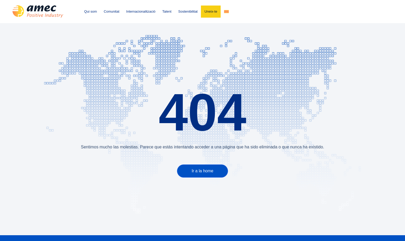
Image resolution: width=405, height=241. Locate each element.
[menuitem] (226, 12)
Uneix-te (210, 11)
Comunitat (111, 11)
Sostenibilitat (188, 11)
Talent (166, 11)
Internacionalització (140, 11)
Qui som (90, 11)
